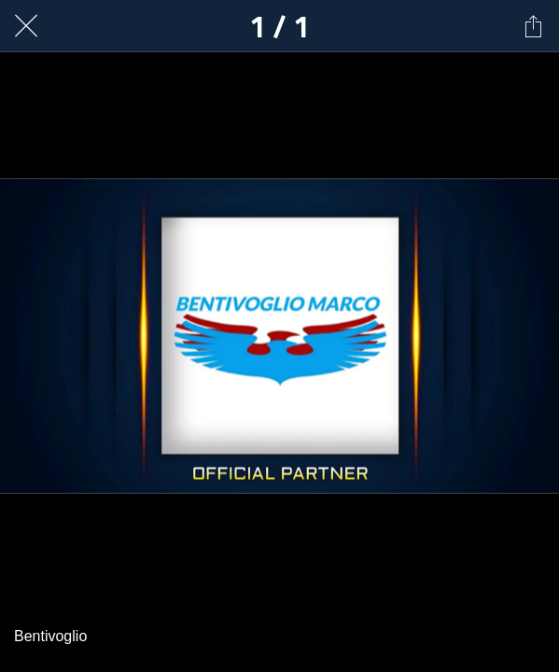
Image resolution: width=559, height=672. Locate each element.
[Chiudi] (26, 26)
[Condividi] (532, 26)
